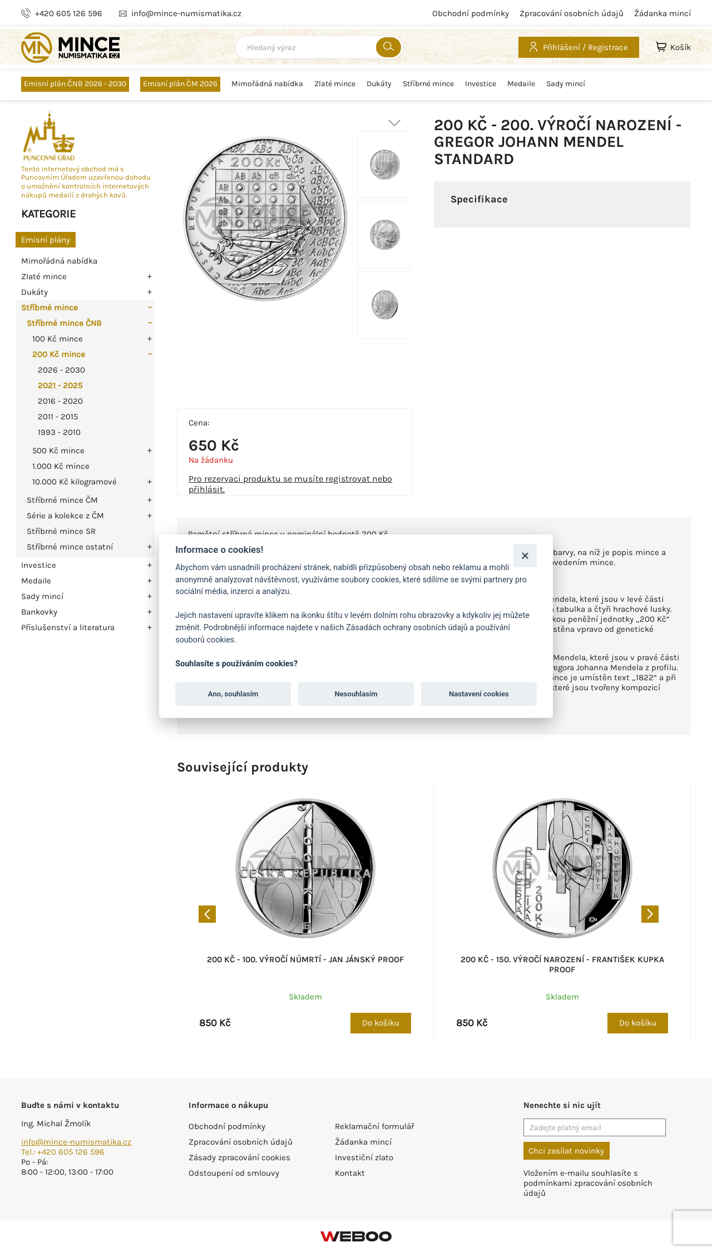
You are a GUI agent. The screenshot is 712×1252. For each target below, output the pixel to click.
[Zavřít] (524, 555)
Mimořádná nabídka (267, 84)
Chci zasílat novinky (566, 1151)
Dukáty (379, 84)
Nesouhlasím (355, 694)
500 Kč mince (58, 451)
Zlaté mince (334, 84)
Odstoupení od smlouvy (234, 1173)
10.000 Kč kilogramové (74, 482)
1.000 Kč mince (61, 466)
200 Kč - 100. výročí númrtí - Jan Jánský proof (305, 959)
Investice (480, 84)
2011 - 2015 (58, 417)
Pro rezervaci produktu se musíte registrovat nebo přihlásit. (290, 483)
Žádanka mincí (662, 13)
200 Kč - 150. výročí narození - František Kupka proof (562, 964)
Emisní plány (45, 240)
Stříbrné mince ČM (62, 500)
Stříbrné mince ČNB (64, 323)
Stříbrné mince (428, 84)
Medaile (521, 84)
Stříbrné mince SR (61, 531)
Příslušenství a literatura (68, 627)
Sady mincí (565, 84)
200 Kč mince (58, 354)
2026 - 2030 (61, 370)
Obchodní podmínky (470, 13)
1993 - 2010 (59, 432)
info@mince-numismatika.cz (76, 1142)
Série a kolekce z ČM (65, 516)
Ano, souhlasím (233, 694)
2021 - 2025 (60, 385)
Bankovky (39, 612)
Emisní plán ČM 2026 (180, 83)
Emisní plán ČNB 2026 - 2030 (75, 83)
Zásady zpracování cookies (239, 1157)
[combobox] (319, 47)
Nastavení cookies (479, 694)
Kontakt (350, 1173)
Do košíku (380, 1023)
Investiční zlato (364, 1157)
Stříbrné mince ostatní (70, 547)
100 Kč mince (57, 339)
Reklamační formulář (374, 1126)
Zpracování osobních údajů (572, 13)
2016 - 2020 (60, 401)
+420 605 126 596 (68, 13)
